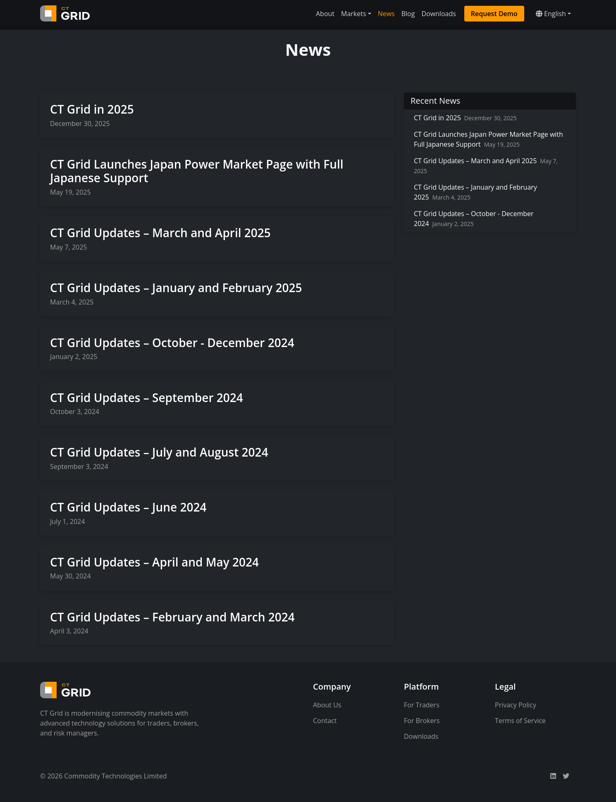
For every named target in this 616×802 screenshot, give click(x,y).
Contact (325, 720)
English (551, 13)
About (325, 13)
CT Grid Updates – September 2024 (146, 397)
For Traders (421, 704)
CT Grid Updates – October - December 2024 (172, 342)
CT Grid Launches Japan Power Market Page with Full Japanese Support (197, 171)
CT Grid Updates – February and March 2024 (172, 617)
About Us (327, 704)
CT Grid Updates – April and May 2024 (154, 562)
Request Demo (494, 13)
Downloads (438, 13)
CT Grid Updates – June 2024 (128, 507)
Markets (353, 13)
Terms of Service (520, 720)
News (386, 13)
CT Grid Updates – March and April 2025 (160, 232)
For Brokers (422, 720)
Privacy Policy (515, 704)
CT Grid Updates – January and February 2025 (176, 287)
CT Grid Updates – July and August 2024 (159, 452)
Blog (408, 13)
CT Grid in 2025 (92, 109)
